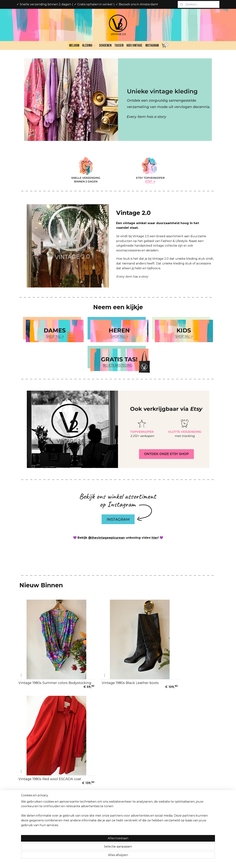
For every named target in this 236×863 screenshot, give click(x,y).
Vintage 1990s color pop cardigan (183, 750)
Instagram (152, 45)
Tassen (119, 45)
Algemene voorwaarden (34, 786)
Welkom (74, 45)
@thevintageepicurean (106, 537)
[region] (94, 846)
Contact (23, 806)
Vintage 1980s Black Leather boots (115, 668)
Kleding (89, 45)
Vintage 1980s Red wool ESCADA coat (183, 667)
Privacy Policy (27, 790)
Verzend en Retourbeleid (34, 794)
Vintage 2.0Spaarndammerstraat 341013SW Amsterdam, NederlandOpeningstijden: (115, 794)
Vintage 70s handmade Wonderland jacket (48, 749)
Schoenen (105, 45)
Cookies (23, 802)
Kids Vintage (134, 45)
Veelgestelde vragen (31, 798)
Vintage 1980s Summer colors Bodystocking (43, 667)
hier (155, 537)
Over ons (24, 782)
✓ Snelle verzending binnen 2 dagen (44, 4)
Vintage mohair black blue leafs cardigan (113, 749)
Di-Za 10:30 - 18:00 (112, 806)
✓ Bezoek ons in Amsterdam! (137, 4)
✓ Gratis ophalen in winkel (93, 4)
